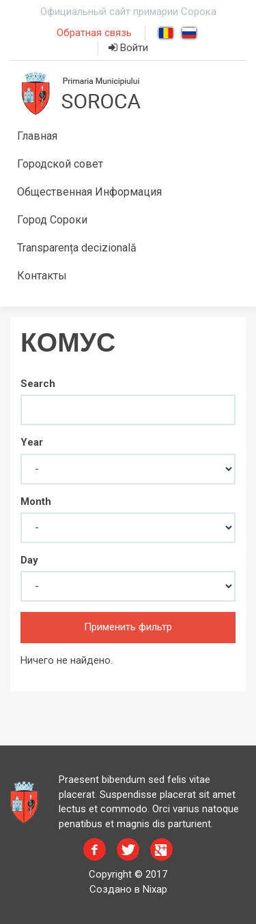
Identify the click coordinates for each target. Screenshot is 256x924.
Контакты (42, 275)
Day (29, 560)
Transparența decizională (77, 247)
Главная (37, 135)
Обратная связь (94, 33)
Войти (128, 48)
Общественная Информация (89, 191)
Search (37, 384)
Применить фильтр (128, 627)
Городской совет (60, 163)
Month (35, 501)
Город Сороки (52, 219)
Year (31, 442)
